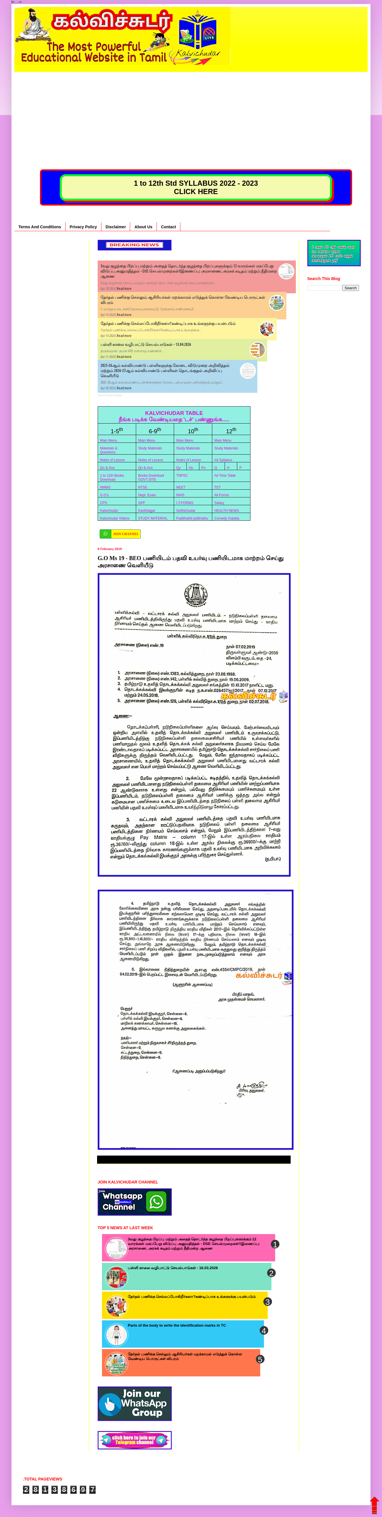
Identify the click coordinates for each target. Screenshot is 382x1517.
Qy (178, 468)
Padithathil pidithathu (192, 518)
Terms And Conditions (39, 227)
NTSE (142, 487)
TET (217, 487)
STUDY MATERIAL (153, 518)
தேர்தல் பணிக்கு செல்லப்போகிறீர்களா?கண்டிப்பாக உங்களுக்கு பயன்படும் (168, 323)
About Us (143, 227)
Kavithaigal (146, 511)
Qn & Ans (107, 468)
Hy (191, 468)
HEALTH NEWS (226, 511)
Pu (203, 468)
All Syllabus (223, 460)
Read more (124, 288)
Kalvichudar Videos (115, 518)
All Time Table (225, 476)
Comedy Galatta (226, 518)
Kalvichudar (109, 511)
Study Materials (150, 448)
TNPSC (182, 476)
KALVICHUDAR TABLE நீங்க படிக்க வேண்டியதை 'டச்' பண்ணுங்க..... (174, 416)
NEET (181, 487)
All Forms (221, 495)
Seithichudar (186, 511)
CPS (103, 503)
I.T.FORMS (184, 503)
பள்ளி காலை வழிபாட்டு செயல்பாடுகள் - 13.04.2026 (146, 344)
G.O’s (104, 495)
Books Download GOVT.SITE (151, 478)
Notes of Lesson (112, 460)
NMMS (105, 487)
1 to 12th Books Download (112, 478)
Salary (219, 503)
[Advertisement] (191, 112)
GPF (141, 503)
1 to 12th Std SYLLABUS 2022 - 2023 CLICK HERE (196, 187)
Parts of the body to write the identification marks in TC (177, 1325)
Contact (168, 227)
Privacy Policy (83, 227)
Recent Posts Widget (110, 395)
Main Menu (108, 440)
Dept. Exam (147, 495)
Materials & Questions (108, 450)
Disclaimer (116, 227)
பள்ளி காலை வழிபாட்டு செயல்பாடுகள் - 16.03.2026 (173, 1268)
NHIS (180, 495)
